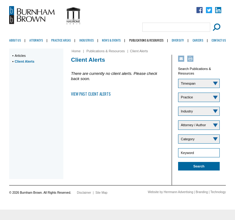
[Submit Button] (215, 27)
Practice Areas (61, 40)
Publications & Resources (146, 40)
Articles (20, 55)
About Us (15, 40)
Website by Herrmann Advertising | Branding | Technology (187, 192)
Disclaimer (84, 192)
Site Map (101, 192)
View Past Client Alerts (91, 94)
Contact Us (218, 40)
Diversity (178, 40)
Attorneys (36, 40)
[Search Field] (176, 27)
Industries (86, 40)
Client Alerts (24, 61)
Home (76, 51)
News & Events (111, 40)
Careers (197, 40)
